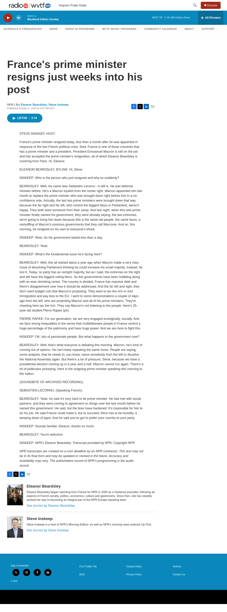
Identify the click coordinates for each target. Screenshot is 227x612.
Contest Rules (134, 574)
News (53, 36)
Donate (214, 9)
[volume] (19, 26)
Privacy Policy (134, 582)
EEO (82, 582)
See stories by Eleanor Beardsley (51, 513)
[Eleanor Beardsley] (15, 502)
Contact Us (179, 582)
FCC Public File (88, 574)
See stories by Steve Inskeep (48, 538)
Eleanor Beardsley (34, 112)
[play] (8, 26)
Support (208, 36)
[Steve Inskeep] (15, 535)
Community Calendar (160, 36)
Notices (177, 574)
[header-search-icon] (196, 9)
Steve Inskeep (58, 112)
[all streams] (210, 26)
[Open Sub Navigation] (44, 36)
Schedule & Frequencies (23, 36)
